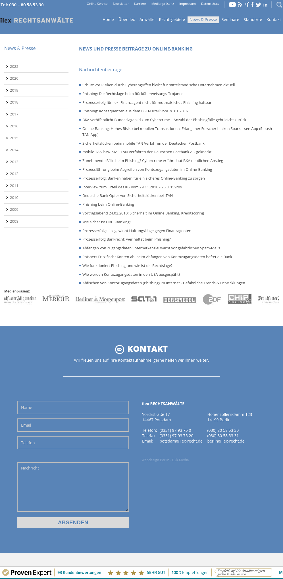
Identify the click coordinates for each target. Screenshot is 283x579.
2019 (14, 90)
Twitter (258, 4)
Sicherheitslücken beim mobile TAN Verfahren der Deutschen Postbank (143, 143)
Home (37, 20)
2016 (14, 126)
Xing (247, 4)
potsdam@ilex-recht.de (181, 441)
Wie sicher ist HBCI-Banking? (106, 221)
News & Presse (203, 19)
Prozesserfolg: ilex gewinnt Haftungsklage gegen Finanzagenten (136, 230)
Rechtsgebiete (172, 19)
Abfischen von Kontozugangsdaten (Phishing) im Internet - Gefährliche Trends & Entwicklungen (163, 282)
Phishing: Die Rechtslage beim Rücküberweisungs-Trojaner (132, 93)
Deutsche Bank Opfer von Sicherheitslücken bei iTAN (127, 195)
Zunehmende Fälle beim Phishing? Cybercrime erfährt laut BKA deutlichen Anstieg (152, 160)
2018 (14, 102)
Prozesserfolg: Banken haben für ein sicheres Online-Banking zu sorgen (143, 178)
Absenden (73, 522)
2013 (14, 161)
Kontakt (274, 19)
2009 (14, 209)
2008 (14, 221)
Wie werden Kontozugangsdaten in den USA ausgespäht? (131, 274)
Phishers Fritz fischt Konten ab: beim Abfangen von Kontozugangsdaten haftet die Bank (157, 256)
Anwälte (147, 19)
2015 (14, 137)
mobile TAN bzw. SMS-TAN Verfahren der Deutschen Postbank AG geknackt (146, 151)
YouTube (232, 4)
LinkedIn (265, 4)
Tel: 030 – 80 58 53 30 (22, 4)
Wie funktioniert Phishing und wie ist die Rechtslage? (127, 265)
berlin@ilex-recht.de (225, 441)
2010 (14, 197)
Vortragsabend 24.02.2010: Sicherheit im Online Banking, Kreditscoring (143, 213)
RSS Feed (240, 4)
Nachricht (73, 487)
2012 (14, 173)
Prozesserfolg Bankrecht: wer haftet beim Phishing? (126, 239)
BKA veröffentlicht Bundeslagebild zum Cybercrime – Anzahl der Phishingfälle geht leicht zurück (164, 119)
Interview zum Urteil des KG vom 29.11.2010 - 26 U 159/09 (132, 187)
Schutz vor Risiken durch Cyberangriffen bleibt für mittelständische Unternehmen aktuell (158, 84)
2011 (14, 185)
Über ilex (126, 19)
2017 (14, 114)
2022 (14, 66)
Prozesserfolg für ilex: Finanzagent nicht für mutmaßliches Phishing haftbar (146, 102)
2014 (14, 149)
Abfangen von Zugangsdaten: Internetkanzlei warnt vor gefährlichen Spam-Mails (151, 247)
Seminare (230, 19)
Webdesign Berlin (155, 460)
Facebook (252, 4)
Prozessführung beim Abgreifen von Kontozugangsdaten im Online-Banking (147, 169)
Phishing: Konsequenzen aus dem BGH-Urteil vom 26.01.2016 (135, 110)
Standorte (253, 19)
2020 (14, 78)
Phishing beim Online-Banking (108, 204)
